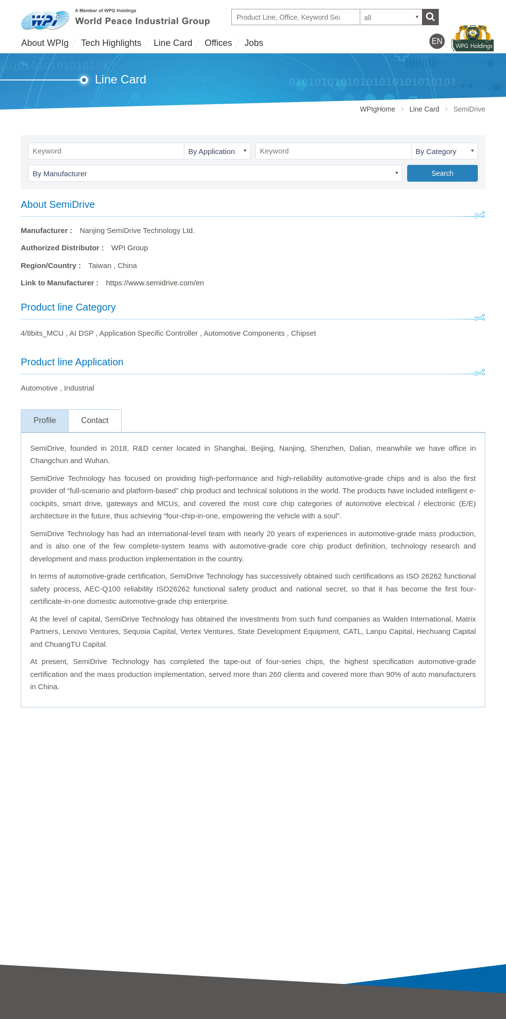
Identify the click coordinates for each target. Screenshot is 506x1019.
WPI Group (129, 247)
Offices (218, 43)
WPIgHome (377, 109)
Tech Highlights (111, 43)
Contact (94, 420)
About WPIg (45, 43)
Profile (45, 420)
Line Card (173, 43)
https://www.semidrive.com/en (155, 282)
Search (442, 173)
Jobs (254, 43)
